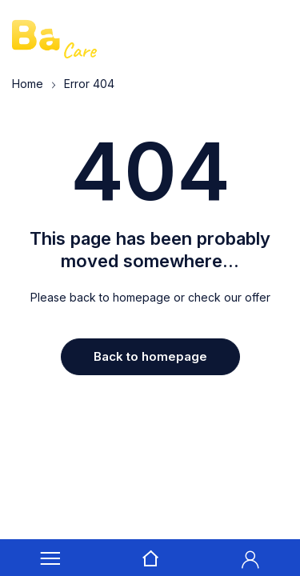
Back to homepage (150, 356)
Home (27, 83)
